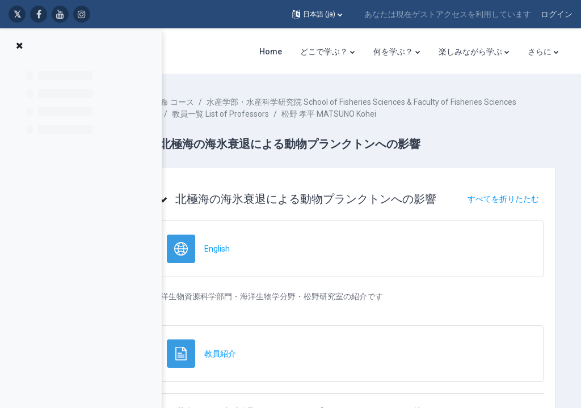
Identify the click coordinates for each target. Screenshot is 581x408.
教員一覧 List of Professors (254, 125)
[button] (317, 14)
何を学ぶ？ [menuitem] (393, 51)
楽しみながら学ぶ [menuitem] (470, 51)
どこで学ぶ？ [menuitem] (324, 51)
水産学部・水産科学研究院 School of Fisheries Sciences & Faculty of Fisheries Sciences (361, 113)
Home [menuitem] (270, 51)
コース (216, 102)
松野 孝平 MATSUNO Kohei (362, 125)
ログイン (556, 14)
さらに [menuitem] (539, 51)
